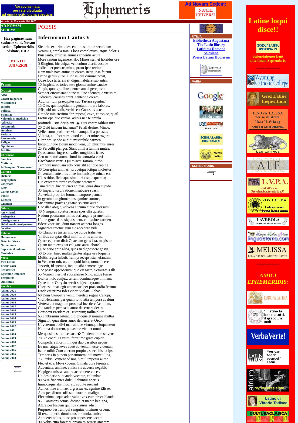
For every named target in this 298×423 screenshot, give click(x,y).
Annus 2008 (8, 342)
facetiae (6, 228)
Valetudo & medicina (14, 118)
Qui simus (7, 281)
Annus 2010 (8, 334)
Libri (4, 187)
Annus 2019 (8, 298)
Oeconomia (8, 126)
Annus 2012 (8, 326)
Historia (6, 176)
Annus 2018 (8, 302)
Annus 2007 (8, 346)
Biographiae (9, 180)
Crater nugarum (11, 98)
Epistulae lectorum (13, 273)
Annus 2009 (8, 338)
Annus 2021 (8, 290)
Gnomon (6, 203)
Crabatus (7, 253)
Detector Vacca (10, 241)
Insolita (5, 150)
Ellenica (6, 199)
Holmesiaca (8, 237)
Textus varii (8, 266)
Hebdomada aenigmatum (17, 224)
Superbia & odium (13, 249)
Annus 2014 (8, 318)
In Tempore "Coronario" (17, 167)
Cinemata (7, 184)
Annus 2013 (8, 322)
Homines (6, 130)
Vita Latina (8, 262)
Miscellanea (8, 102)
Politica (5, 110)
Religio (5, 142)
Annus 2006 (8, 350)
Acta (4, 94)
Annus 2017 (8, 306)
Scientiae (6, 114)
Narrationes (8, 245)
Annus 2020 (8, 294)
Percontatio (8, 138)
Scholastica (8, 270)
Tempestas (7, 277)
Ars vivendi (8, 212)
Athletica (7, 122)
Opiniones (7, 146)
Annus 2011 (8, 330)
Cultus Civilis (9, 191)
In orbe (5, 106)
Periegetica (8, 216)
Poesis (5, 195)
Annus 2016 (8, 310)
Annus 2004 (8, 358)
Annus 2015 (8, 314)
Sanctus (6, 159)
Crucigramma (10, 220)
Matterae (7, 163)
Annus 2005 (8, 354)
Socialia (6, 134)
